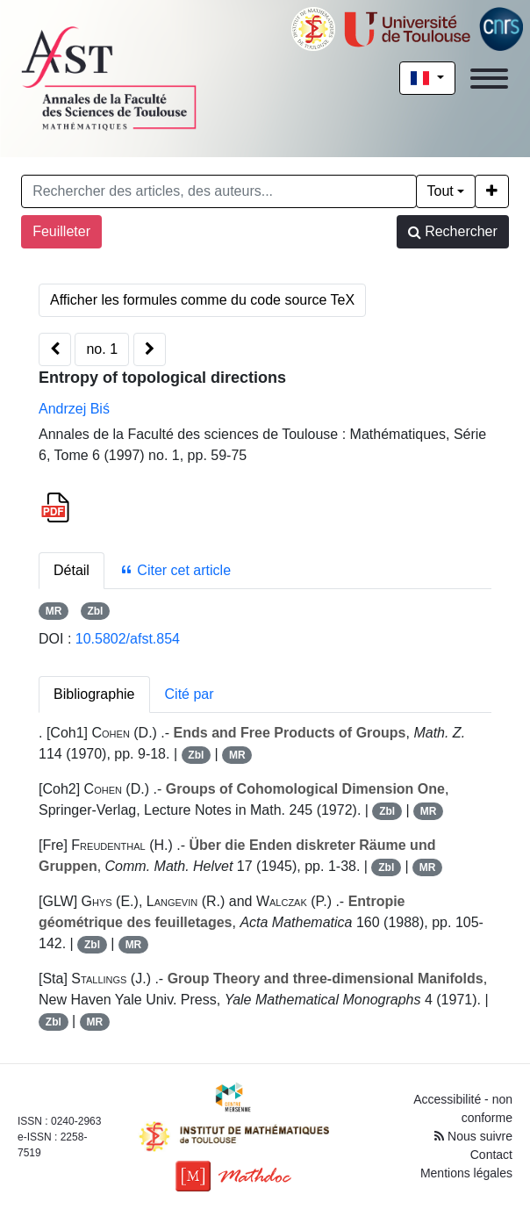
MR (54, 611)
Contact (491, 1155)
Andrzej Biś (74, 408)
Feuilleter (61, 231)
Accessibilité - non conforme (462, 1108)
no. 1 (102, 349)
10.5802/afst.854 (127, 638)
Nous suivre (473, 1136)
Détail (72, 570)
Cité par (189, 694)
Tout (440, 191)
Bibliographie (94, 694)
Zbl (95, 611)
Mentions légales (466, 1173)
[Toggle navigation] (489, 79)
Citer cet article (175, 570)
